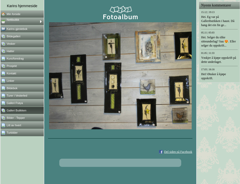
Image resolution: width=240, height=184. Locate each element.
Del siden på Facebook (178, 152)
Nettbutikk (13, 19)
